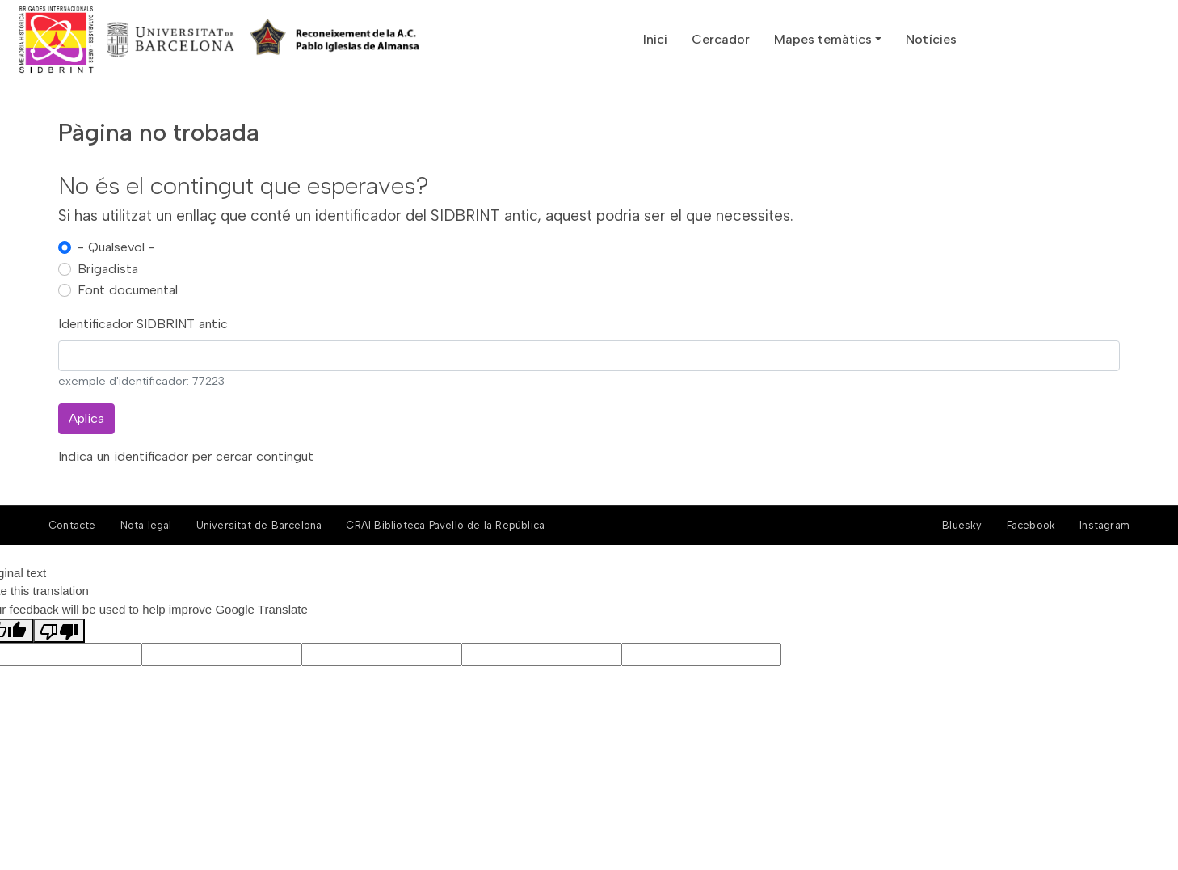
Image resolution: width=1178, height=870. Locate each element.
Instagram (1104, 525)
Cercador (721, 39)
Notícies (931, 39)
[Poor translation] (59, 631)
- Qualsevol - (116, 247)
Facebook (1031, 525)
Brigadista (108, 269)
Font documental (128, 290)
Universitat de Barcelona (259, 525)
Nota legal (146, 525)
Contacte (72, 525)
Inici (655, 39)
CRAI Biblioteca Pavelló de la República (445, 525)
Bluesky (962, 525)
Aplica (86, 418)
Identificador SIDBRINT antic (143, 324)
